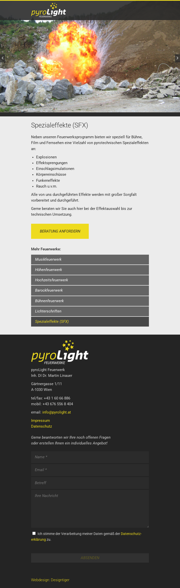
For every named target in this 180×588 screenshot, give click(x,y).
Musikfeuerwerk (48, 259)
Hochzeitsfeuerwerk (51, 280)
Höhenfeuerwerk (48, 270)
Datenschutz (41, 426)
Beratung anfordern (60, 231)
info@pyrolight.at (56, 412)
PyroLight (60, 10)
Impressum (40, 421)
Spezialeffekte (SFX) (52, 322)
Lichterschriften (48, 311)
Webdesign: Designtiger (50, 580)
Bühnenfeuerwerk (49, 301)
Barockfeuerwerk (49, 290)
